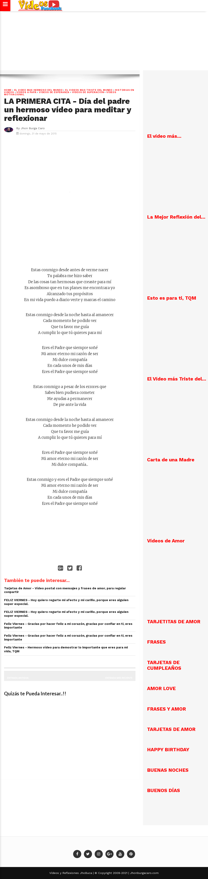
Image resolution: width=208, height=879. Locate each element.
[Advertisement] (104, 42)
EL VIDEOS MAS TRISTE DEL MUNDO (89, 90)
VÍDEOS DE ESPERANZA (54, 92)
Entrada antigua (17, 677)
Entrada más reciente (119, 677)
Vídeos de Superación (88, 92)
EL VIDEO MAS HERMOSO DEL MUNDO (38, 90)
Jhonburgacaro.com (144, 873)
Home (8, 90)
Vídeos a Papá (26, 92)
